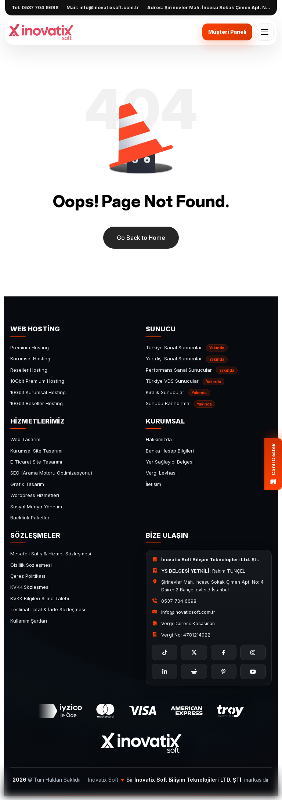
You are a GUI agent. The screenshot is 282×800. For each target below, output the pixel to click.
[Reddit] (194, 671)
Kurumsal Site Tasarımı (36, 451)
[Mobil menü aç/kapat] (265, 32)
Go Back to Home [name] (141, 237)
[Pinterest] (223, 671)
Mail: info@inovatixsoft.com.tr (102, 7)
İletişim (153, 484)
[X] (194, 652)
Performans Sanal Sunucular (192, 370)
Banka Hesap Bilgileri (170, 451)
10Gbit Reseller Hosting (36, 403)
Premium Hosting (29, 347)
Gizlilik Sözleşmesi (31, 565)
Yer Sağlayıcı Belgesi (170, 462)
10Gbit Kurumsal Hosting (38, 392)
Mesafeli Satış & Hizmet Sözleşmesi (50, 553)
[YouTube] (253, 671)
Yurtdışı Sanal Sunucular (187, 359)
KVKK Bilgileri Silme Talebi (39, 598)
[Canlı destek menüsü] (273, 464)
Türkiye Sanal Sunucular (187, 348)
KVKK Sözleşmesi (30, 587)
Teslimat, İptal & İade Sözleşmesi (47, 609)
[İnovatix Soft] (40, 32)
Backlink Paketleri (30, 517)
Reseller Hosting (28, 370)
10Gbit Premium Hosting (37, 381)
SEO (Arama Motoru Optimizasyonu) (51, 473)
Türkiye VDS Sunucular (185, 381)
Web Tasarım (25, 439)
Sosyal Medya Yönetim (36, 506)
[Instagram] (253, 652)
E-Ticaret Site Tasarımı (36, 462)
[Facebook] (223, 652)
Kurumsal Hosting (30, 358)
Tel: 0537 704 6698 (35, 7)
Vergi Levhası (161, 473)
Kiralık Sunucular (178, 392)
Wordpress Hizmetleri (34, 495)
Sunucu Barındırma (180, 404)
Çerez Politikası (27, 576)
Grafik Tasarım (27, 484)
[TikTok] (164, 652)
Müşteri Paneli (227, 32)
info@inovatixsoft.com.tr (188, 612)
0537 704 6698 (178, 601)
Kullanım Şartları (28, 621)
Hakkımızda (159, 439)
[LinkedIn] (164, 671)
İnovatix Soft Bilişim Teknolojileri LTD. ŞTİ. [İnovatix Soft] (188, 779)
